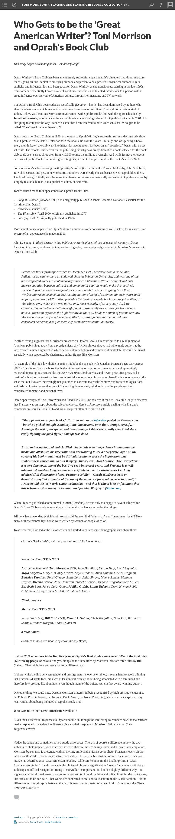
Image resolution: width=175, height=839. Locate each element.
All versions (61, 817)
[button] (161, 4)
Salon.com (113, 488)
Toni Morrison (72, 4)
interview (100, 420)
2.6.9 (39, 821)
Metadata (73, 817)
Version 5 (18, 817)
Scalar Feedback (53, 821)
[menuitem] (4, 4)
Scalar (33, 821)
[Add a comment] (18, 797)
